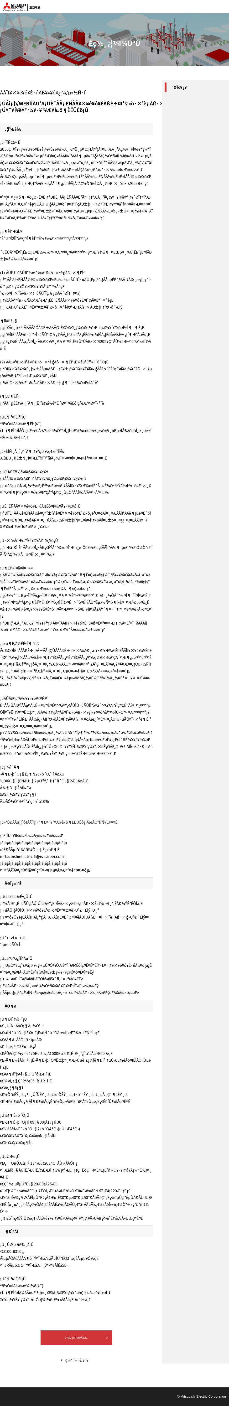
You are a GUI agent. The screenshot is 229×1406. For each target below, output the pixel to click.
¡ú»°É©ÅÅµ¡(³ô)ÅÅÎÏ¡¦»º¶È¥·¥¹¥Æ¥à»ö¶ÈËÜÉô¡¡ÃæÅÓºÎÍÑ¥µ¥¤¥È (58, 822)
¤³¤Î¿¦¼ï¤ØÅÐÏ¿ (76, 1337)
